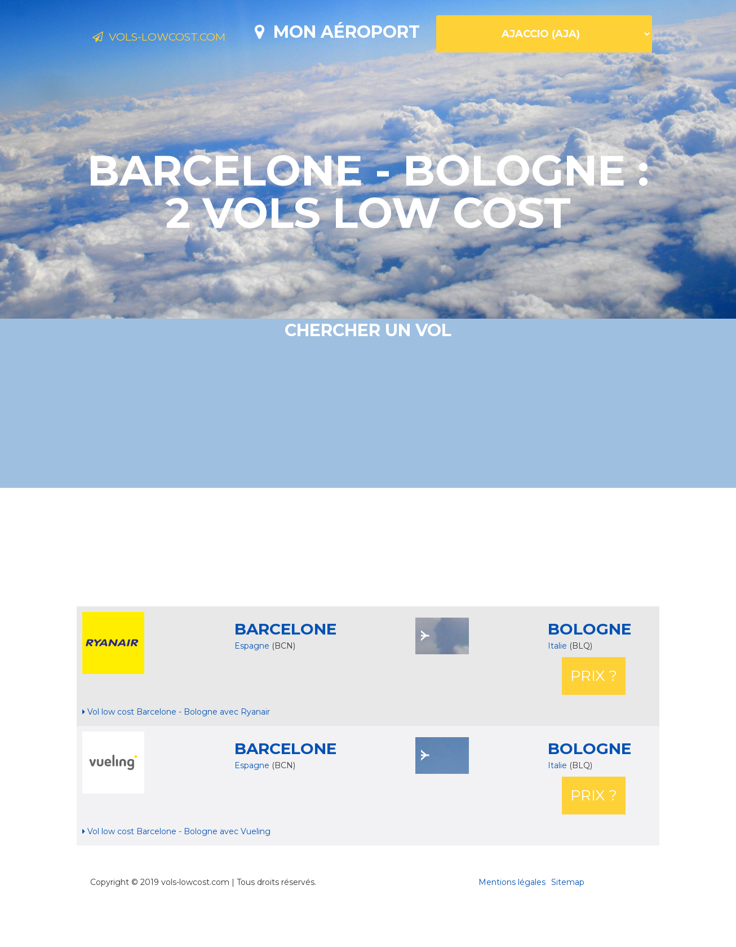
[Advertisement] (368, 586)
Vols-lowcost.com (182, 38)
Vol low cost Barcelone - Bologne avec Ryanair (176, 751)
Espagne (251, 685)
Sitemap (567, 922)
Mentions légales (512, 922)
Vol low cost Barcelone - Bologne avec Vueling (176, 871)
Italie (558, 685)
